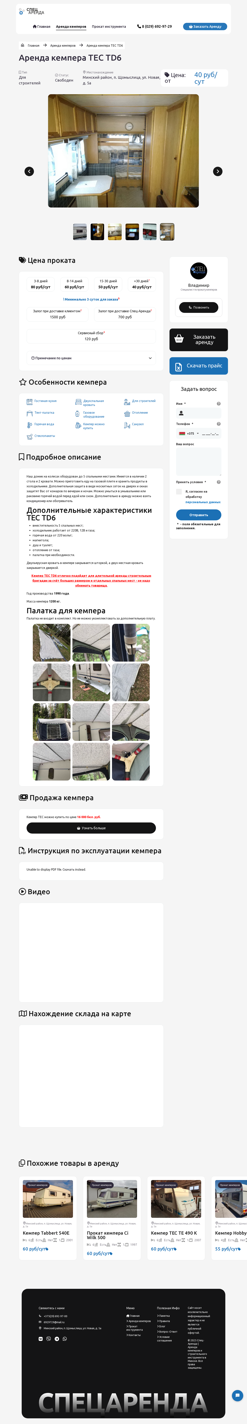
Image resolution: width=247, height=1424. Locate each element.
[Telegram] (57, 1339)
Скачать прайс (204, 365)
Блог (161, 1326)
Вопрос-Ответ (167, 1331)
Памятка (163, 1315)
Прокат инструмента (109, 26)
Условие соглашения (164, 1338)
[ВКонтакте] (41, 1339)
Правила (163, 1321)
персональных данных (203, 502)
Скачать (68, 869)
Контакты (133, 1335)
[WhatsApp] (65, 1339)
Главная (41, 26)
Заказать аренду (205, 26)
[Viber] (48, 1339)
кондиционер (36, 501)
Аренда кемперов (71, 26)
